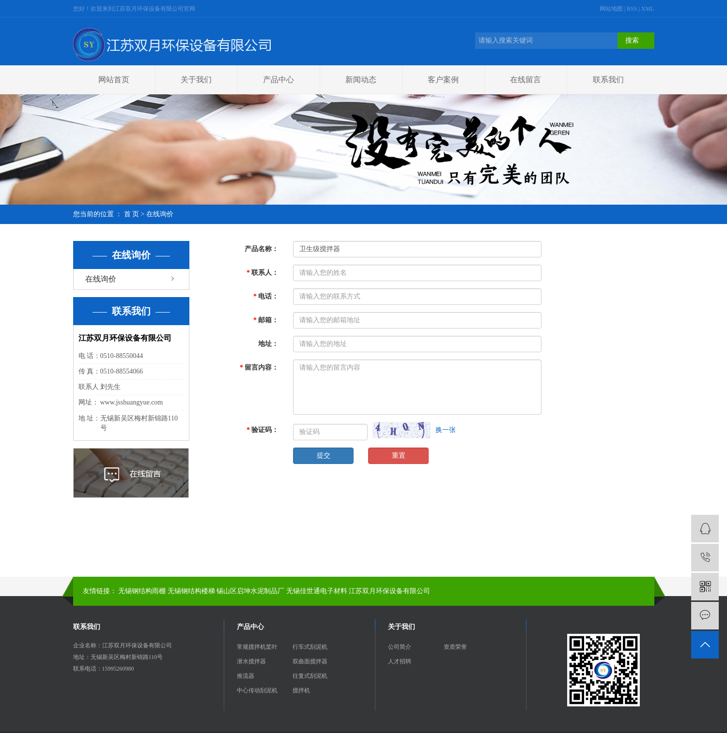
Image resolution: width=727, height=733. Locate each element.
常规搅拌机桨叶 (257, 646)
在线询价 (100, 279)
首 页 (131, 214)
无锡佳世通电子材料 (316, 591)
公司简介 (399, 646)
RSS (632, 8)
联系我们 (608, 79)
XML (647, 8)
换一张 (445, 430)
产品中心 (278, 79)
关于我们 (196, 79)
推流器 (245, 676)
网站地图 (612, 8)
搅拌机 (301, 690)
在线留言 (525, 79)
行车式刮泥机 (310, 646)
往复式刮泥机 (310, 676)
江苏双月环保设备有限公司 (389, 591)
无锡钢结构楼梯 (191, 591)
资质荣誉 (455, 646)
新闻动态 (360, 79)
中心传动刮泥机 (257, 690)
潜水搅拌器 (251, 661)
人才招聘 (399, 661)
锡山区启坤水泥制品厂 (250, 591)
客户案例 (443, 79)
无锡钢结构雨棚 (142, 591)
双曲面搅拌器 (310, 661)
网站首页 (113, 79)
